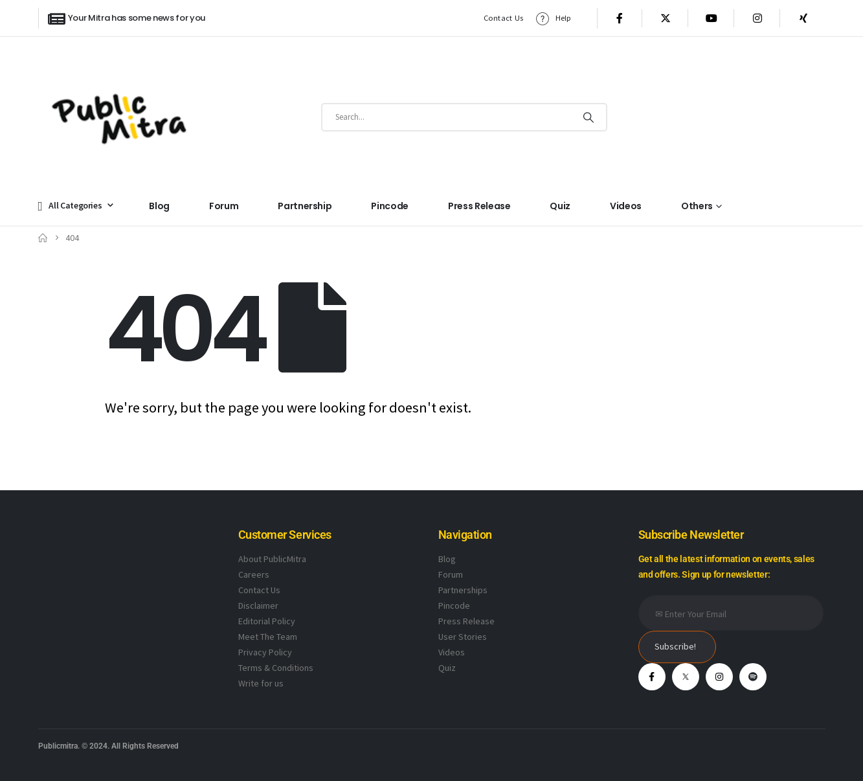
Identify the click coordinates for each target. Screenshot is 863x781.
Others (697, 205)
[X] (665, 18)
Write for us (261, 683)
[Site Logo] (119, 116)
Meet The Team (267, 636)
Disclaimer (258, 605)
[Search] (588, 117)
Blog (159, 205)
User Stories (462, 636)
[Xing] (803, 18)
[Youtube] (711, 18)
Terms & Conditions (275, 667)
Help (553, 18)
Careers (253, 574)
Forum (223, 205)
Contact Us (504, 18)
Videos (626, 205)
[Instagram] (757, 18)
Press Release (479, 205)
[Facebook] (620, 18)
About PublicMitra (272, 559)
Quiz (560, 205)
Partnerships (463, 590)
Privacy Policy (265, 652)
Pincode (390, 205)
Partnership (304, 205)
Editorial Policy (266, 621)
